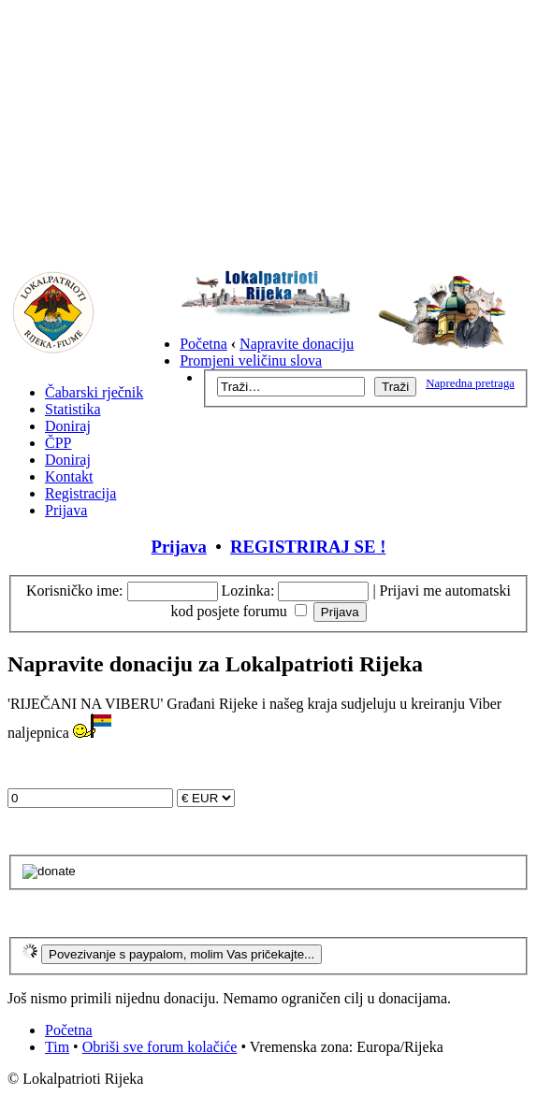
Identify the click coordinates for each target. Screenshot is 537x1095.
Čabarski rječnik (94, 392)
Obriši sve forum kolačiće (160, 1047)
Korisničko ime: (74, 590)
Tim (57, 1047)
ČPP (58, 443)
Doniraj (68, 426)
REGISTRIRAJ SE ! (307, 546)
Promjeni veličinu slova (251, 360)
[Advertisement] (268, 138)
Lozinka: (248, 590)
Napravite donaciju (296, 344)
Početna (203, 344)
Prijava (66, 510)
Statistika (73, 409)
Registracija (80, 493)
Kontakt (69, 476)
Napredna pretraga (470, 383)
